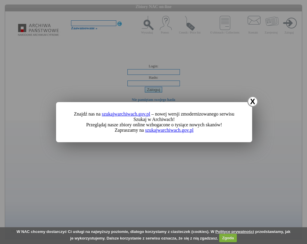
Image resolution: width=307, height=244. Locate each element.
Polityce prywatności (234, 231)
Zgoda (228, 238)
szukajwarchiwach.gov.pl (126, 113)
